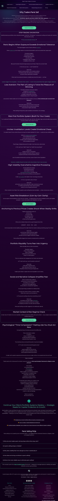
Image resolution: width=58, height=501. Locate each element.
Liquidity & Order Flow (46, 4)
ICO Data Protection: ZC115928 (48, 498)
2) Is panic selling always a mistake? (13, 444)
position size (12, 50)
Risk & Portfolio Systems (23, 7)
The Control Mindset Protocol (29, 39)
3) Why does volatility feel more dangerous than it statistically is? (22, 449)
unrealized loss (31, 91)
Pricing (43, 7)
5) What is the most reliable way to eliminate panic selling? (20, 458)
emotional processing (26, 172)
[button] (12, 4)
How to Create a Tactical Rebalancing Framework (29, 421)
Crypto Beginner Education (19, 4)
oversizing (38, 47)
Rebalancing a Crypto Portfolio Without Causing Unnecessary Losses (30, 419)
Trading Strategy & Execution (35, 7)
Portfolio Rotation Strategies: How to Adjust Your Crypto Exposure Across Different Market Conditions (29, 424)
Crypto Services (9, 4)
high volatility (21, 176)
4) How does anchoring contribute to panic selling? (18, 453)
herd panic (35, 300)
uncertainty (53, 18)
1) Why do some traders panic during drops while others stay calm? (22, 439)
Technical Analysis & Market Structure (34, 4)
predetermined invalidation (31, 135)
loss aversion (29, 368)
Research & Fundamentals (11, 7)
